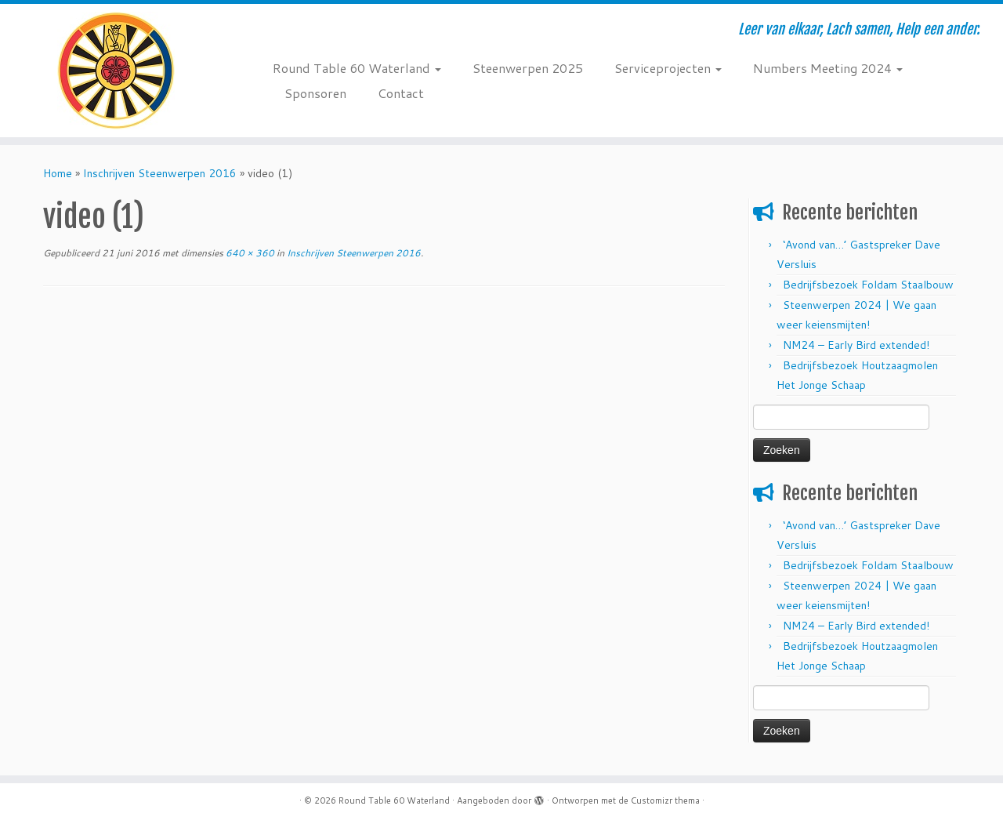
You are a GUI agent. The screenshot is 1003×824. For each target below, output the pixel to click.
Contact (401, 93)
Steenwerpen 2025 (528, 68)
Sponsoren (315, 93)
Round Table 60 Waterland (357, 68)
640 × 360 (248, 253)
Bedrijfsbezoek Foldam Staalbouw (868, 284)
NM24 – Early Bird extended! (856, 345)
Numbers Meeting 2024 (828, 68)
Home (57, 173)
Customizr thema (665, 800)
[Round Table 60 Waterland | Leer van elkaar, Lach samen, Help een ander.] (115, 70)
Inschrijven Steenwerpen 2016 (160, 173)
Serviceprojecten (668, 68)
